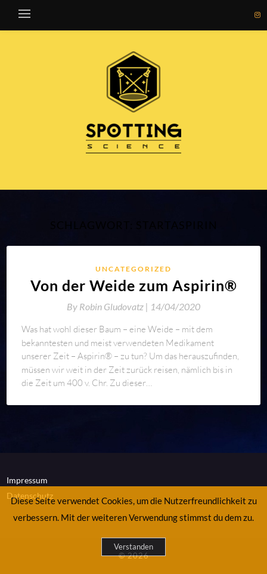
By (108, 306)
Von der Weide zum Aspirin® (133, 285)
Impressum (27, 480)
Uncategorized (133, 268)
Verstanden (133, 546)
